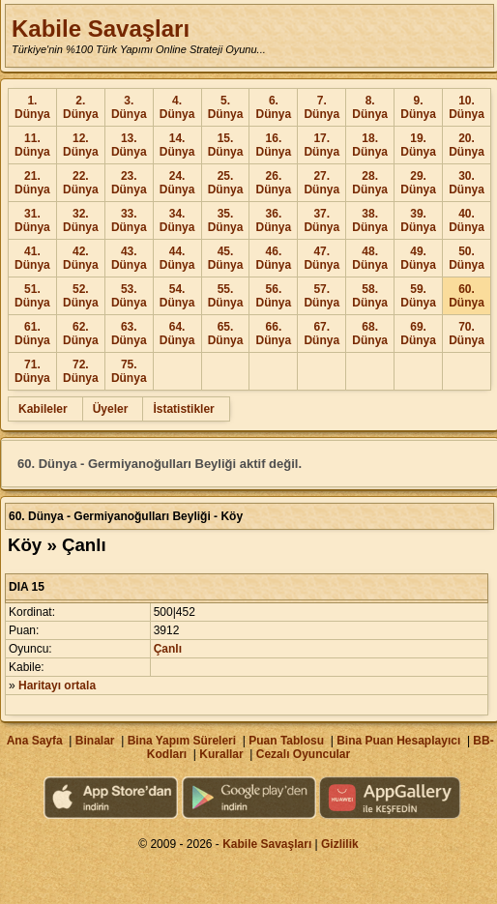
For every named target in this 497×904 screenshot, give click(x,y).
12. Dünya (81, 145)
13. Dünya (129, 145)
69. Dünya (418, 333)
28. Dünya (370, 182)
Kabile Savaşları (101, 28)
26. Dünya (274, 182)
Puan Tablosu (286, 740)
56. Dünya (274, 295)
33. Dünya (129, 220)
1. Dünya (32, 107)
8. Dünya (370, 107)
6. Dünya (274, 107)
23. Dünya (129, 182)
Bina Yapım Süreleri (182, 740)
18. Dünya (370, 145)
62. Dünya (81, 333)
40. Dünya (466, 220)
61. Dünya (32, 333)
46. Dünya (274, 258)
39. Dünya (418, 220)
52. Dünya (81, 295)
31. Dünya (32, 220)
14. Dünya (177, 145)
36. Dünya (274, 220)
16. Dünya (274, 145)
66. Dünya (274, 333)
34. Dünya (177, 220)
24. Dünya (177, 182)
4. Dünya (177, 107)
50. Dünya (466, 258)
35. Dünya (226, 220)
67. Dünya (321, 333)
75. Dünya (129, 371)
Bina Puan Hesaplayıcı (398, 740)
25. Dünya (226, 182)
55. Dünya (226, 295)
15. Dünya (226, 145)
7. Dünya (321, 107)
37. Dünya (321, 220)
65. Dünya (226, 333)
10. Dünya (466, 107)
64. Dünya (177, 333)
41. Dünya (32, 258)
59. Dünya (418, 295)
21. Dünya (32, 182)
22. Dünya (81, 182)
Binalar (95, 740)
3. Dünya (129, 107)
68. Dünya (370, 333)
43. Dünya (129, 258)
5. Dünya (226, 107)
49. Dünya (418, 258)
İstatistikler (183, 409)
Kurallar (221, 754)
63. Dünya (129, 333)
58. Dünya (370, 295)
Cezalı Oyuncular (303, 754)
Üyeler (111, 409)
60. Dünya (466, 295)
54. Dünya (177, 295)
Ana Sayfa (35, 740)
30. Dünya (466, 182)
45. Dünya (226, 258)
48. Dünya (370, 258)
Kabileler (43, 409)
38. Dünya (370, 220)
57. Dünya (321, 295)
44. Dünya (177, 258)
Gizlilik (340, 844)
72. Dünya (81, 371)
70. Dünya (466, 333)
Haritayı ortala (57, 685)
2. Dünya (81, 107)
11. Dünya (32, 145)
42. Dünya (81, 258)
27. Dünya (321, 182)
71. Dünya (32, 371)
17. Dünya (321, 145)
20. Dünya (466, 145)
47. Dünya (321, 258)
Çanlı (168, 649)
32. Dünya (81, 220)
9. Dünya (418, 107)
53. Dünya (129, 295)
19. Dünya (418, 145)
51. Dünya (32, 295)
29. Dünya (418, 182)
